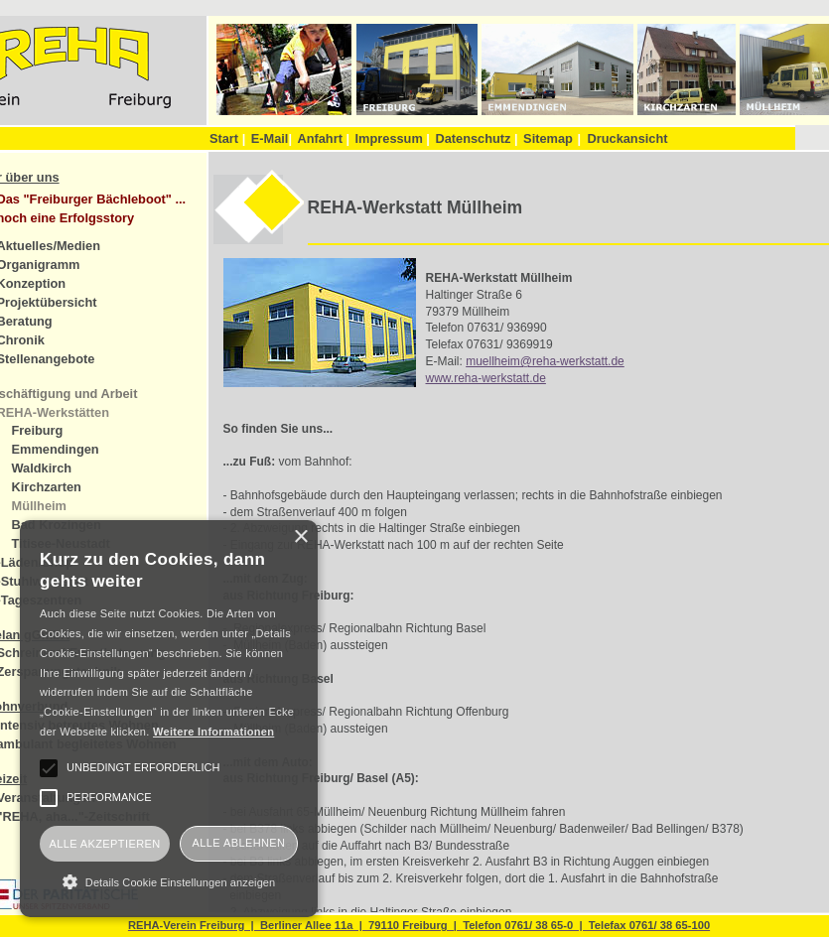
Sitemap (548, 138)
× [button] (300, 537)
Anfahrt (323, 138)
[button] (169, 881)
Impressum (392, 138)
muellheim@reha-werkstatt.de (545, 361)
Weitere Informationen (213, 731)
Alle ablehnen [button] (239, 843)
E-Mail (271, 138)
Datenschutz (476, 138)
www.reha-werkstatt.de (486, 378)
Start (227, 138)
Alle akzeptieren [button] (104, 844)
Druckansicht (627, 138)
